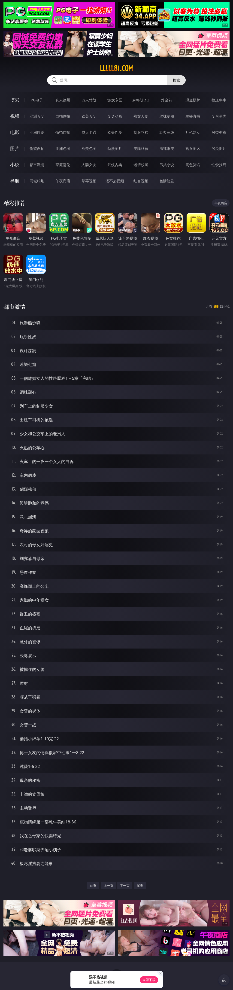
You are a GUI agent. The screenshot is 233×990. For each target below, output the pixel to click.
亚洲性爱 (37, 132)
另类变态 (219, 132)
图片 (14, 148)
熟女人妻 (140, 116)
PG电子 (37, 100)
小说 (14, 164)
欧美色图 (89, 148)
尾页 (140, 885)
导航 (14, 181)
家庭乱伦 (62, 164)
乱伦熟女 (192, 132)
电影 (14, 132)
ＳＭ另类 (219, 116)
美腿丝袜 (140, 148)
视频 (14, 116)
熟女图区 (192, 148)
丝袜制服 (166, 116)
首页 (93, 885)
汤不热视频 (115, 180)
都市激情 (37, 164)
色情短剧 (166, 180)
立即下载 (148, 980)
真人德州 (62, 100)
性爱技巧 (219, 164)
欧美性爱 (114, 132)
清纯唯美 (166, 148)
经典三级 (166, 132)
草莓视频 (89, 180)
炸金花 (166, 100)
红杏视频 (140, 180)
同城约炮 (37, 180)
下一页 (125, 885)
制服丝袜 (140, 132)
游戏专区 (114, 100)
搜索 (176, 80)
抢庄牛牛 (219, 100)
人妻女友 (89, 164)
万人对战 (89, 100)
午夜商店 (62, 180)
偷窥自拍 (37, 148)
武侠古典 (114, 164)
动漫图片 (114, 148)
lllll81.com (116, 68)
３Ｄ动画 (114, 116)
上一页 (108, 885)
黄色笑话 (192, 164)
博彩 (14, 100)
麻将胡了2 (140, 100)
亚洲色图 (62, 148)
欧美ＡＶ (89, 116)
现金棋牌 (192, 100)
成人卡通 (89, 132)
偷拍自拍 (62, 132)
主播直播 (192, 116)
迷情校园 (140, 164)
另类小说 (166, 164)
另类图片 (219, 148)
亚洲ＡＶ (37, 116)
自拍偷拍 (62, 116)
